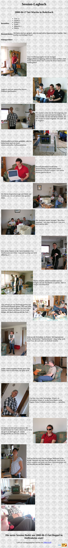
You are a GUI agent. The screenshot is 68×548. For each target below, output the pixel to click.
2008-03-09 (47, 542)
